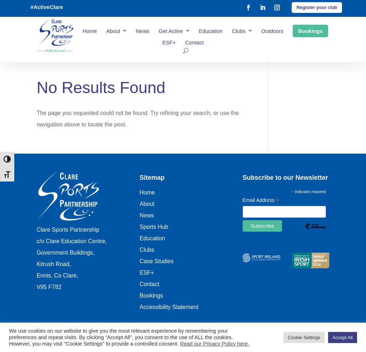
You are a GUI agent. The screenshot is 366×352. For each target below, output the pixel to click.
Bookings (310, 31)
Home (90, 31)
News (142, 31)
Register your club (316, 7)
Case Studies (156, 261)
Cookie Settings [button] (304, 337)
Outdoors (272, 31)
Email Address (261, 201)
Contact (194, 42)
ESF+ (169, 42)
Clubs (239, 31)
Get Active (171, 31)
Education (211, 31)
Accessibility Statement (168, 307)
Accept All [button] (342, 337)
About (113, 31)
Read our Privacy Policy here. (214, 344)
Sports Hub (153, 227)
